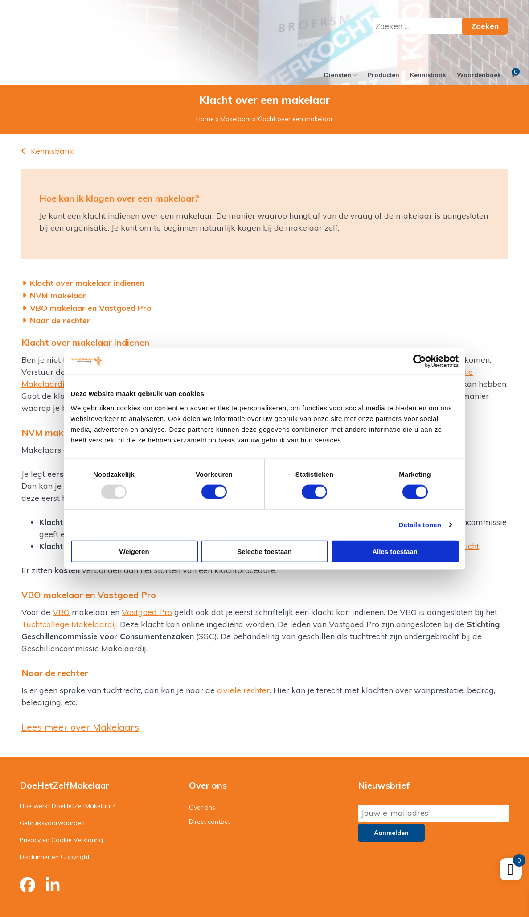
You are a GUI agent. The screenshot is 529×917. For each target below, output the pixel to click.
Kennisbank (428, 75)
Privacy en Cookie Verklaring (61, 840)
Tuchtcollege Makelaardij (68, 624)
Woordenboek (479, 75)
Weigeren (134, 551)
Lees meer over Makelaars (80, 727)
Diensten (337, 75)
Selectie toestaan (264, 551)
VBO (61, 612)
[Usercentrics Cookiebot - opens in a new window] (420, 361)
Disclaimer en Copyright (55, 857)
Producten (383, 75)
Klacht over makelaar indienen (87, 283)
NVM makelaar (58, 295)
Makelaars (235, 119)
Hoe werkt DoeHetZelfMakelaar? (67, 806)
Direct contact (209, 822)
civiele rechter (243, 690)
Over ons (202, 807)
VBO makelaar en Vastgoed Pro (91, 308)
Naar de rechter (60, 320)
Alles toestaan (395, 551)
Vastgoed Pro (147, 612)
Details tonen (420, 525)
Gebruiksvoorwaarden (52, 823)
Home (205, 119)
